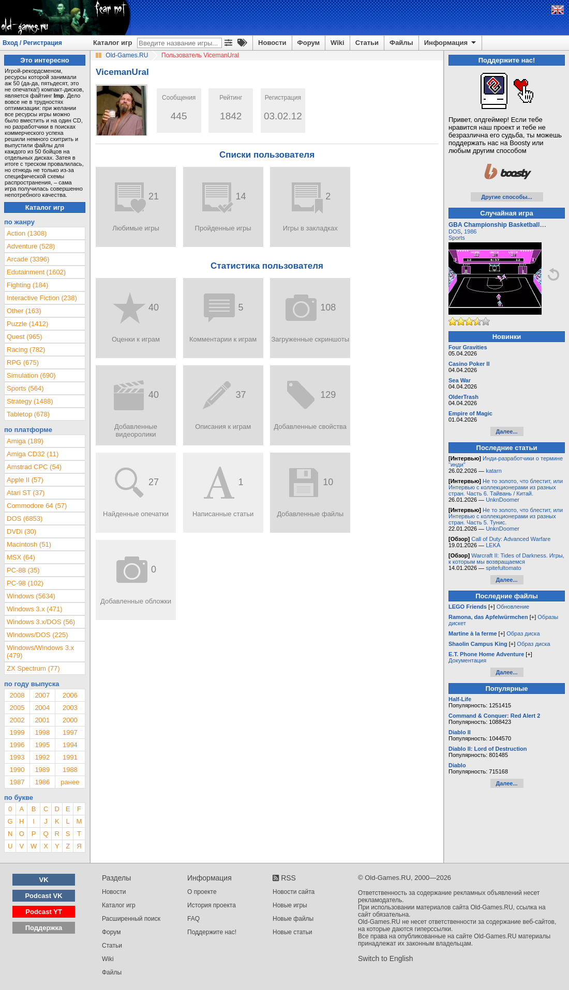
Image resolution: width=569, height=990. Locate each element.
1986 (42, 782)
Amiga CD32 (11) (32, 454)
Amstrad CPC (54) (34, 467)
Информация (450, 43)
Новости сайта (294, 891)
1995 (42, 745)
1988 (70, 770)
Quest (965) (24, 337)
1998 (42, 732)
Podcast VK (43, 896)
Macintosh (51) (29, 544)
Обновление (513, 607)
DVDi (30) (21, 531)
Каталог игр (112, 43)
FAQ (193, 918)
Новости (272, 43)
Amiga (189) (25, 441)
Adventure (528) (31, 246)
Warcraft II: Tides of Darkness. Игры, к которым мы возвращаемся (506, 558)
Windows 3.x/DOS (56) (41, 622)
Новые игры (290, 905)
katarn (494, 471)
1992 (42, 757)
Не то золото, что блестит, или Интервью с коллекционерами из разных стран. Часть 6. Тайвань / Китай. (505, 487)
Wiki (338, 43)
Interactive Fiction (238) (42, 298)
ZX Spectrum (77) (33, 668)
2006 (70, 695)
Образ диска (523, 633)
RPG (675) (23, 362)
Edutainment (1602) (36, 272)
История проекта (211, 905)
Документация (467, 660)
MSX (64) (21, 557)
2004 (42, 707)
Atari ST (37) (25, 493)
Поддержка (44, 928)
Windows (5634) (31, 596)
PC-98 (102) (25, 583)
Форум (308, 43)
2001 (42, 720)
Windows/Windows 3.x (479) (40, 651)
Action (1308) (27, 233)
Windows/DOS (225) (37, 635)
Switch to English (385, 958)
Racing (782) (26, 349)
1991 (70, 757)
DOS (454, 231)
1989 (42, 770)
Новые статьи (292, 932)
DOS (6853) (24, 518)
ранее (70, 782)
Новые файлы (293, 918)
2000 (70, 720)
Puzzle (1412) (27, 324)
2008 (16, 695)
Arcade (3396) (28, 259)
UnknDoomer (502, 500)
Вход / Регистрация (32, 43)
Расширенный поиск (131, 918)
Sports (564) (25, 388)
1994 (70, 745)
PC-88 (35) (23, 570)
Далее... (506, 431)
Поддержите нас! (211, 932)
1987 (16, 782)
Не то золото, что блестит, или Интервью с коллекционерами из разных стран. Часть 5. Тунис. (505, 516)
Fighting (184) (27, 285)
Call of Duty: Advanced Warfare (510, 539)
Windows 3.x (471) (35, 609)
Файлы (401, 43)
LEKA (493, 545)
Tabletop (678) (28, 414)
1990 (16, 770)
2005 (16, 707)
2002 (16, 720)
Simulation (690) (31, 375)
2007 (42, 695)
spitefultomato (503, 568)
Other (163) (24, 311)
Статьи (367, 43)
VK (44, 880)
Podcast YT (43, 912)
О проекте (202, 891)
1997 (70, 732)
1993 (16, 757)
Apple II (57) (25, 480)
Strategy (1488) (30, 401)
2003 (70, 707)
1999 (16, 732)
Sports (456, 238)
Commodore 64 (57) (37, 505)
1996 (16, 745)
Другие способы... (506, 197)
